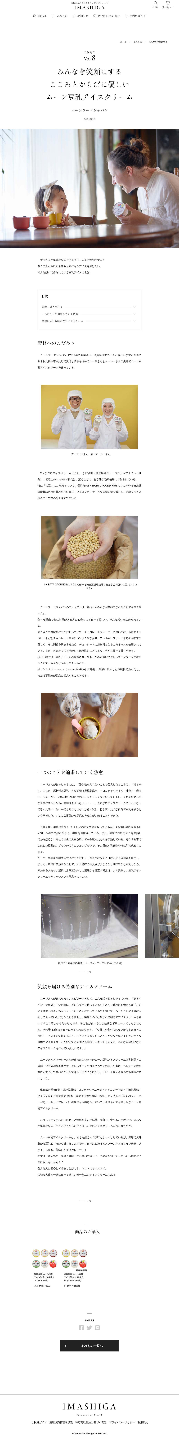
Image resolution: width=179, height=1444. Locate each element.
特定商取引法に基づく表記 (90, 1424)
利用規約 (143, 1424)
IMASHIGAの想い (106, 15)
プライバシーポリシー (122, 1424)
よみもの (60, 15)
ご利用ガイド (135, 15)
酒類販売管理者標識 (61, 1424)
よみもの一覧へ (92, 1348)
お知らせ (80, 15)
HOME (39, 15)
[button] (82, 974)
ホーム (123, 41)
